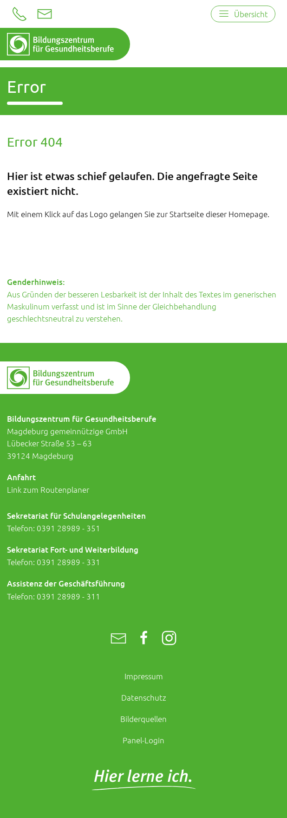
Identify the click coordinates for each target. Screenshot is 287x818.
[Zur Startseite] (60, 44)
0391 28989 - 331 (68, 562)
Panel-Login (143, 740)
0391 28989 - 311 (68, 596)
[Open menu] (243, 14)
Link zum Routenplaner (48, 489)
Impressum (143, 676)
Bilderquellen (143, 719)
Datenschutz (143, 697)
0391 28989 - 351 (68, 528)
